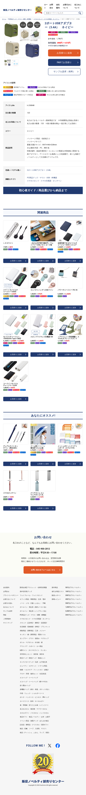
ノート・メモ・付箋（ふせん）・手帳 (33, 603)
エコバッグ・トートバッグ (29, 677)
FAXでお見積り (64, 62)
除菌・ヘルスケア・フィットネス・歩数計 (34, 670)
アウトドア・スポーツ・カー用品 (31, 646)
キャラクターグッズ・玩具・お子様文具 (33, 662)
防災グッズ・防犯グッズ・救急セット (33, 658)
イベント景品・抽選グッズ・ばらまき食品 (34, 721)
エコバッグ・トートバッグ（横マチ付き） (34, 681)
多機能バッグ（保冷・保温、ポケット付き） (35, 689)
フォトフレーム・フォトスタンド (31, 595)
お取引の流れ (7, 603)
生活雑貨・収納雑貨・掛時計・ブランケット (35, 627)
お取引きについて (9, 599)
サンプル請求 (7, 611)
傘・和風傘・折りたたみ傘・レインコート (34, 705)
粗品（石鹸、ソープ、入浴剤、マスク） (33, 728)
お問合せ (6, 591)
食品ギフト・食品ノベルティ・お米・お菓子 (35, 717)
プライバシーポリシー (10, 595)
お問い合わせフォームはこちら (43, 570)
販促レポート (56, 595)
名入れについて (8, 607)
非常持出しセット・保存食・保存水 (32, 654)
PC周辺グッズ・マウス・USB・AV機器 (19, 19)
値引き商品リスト (58, 591)
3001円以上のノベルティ (73, 615)
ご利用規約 (7, 619)
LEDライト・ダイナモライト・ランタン (33, 650)
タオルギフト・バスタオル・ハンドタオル (34, 713)
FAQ (4, 615)
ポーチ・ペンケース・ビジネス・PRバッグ (34, 697)
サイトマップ (7, 623)
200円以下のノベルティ (73, 595)
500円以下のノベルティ (73, 603)
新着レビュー (56, 599)
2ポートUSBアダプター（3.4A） (39, 170)
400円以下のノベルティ (73, 599)
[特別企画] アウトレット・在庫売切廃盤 (33, 587)
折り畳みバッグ (25, 685)
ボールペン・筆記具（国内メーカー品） (33, 607)
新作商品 (55, 587)
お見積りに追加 (64, 53)
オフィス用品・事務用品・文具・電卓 (33, 599)
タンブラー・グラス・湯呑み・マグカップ (34, 638)
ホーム (4, 19)
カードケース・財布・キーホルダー (32, 701)
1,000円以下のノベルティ (74, 607)
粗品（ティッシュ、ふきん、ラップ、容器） (35, 732)
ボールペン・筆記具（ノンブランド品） (33, 611)
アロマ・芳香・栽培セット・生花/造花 (33, 674)
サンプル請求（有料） (64, 71)
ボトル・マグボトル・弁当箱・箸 (31, 642)
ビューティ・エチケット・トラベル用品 (33, 666)
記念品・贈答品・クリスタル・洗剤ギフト (34, 725)
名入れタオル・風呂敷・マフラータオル (33, 709)
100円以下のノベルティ (73, 591)
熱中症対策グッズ (26, 591)
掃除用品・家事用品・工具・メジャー (33, 630)
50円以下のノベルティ (73, 587)
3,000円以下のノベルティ (74, 611)
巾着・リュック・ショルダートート (32, 693)
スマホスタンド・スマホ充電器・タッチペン (46, 19)
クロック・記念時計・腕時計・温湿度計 (33, 623)
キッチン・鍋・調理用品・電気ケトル (33, 634)
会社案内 (6, 587)
